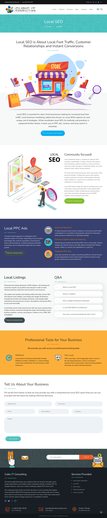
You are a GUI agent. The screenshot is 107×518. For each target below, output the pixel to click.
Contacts (84, 9)
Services (70, 9)
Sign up (88, 457)
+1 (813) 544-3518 (19, 508)
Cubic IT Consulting (52, 516)
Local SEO (75, 484)
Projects (61, 9)
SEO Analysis (75, 486)
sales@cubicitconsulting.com (12, 2)
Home (54, 9)
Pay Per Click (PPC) (77, 492)
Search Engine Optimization (79, 481)
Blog (91, 9)
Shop (77, 9)
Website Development (78, 489)
